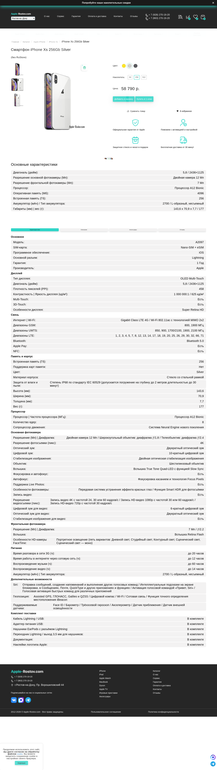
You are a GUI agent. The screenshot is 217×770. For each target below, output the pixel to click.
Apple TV (103, 742)
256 (141, 81)
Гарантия (81, 16)
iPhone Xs (64, 43)
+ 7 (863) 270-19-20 (159, 18)
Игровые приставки (108, 745)
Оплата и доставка (101, 16)
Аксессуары (133, 280)
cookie (19, 752)
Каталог (30, 43)
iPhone (102, 723)
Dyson (102, 738)
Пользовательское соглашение (106, 765)
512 (151, 81)
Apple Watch (105, 731)
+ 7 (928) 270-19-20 (159, 15)
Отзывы (135, 16)
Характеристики (35, 280)
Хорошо (21, 762)
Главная (17, 43)
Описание (84, 280)
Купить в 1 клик (163, 103)
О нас (55, 16)
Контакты (121, 16)
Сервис (68, 16)
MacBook (103, 734)
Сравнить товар (136, 115)
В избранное (184, 115)
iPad (101, 727)
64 (131, 81)
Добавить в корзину (130, 103)
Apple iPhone (46, 43)
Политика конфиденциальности (163, 765)
